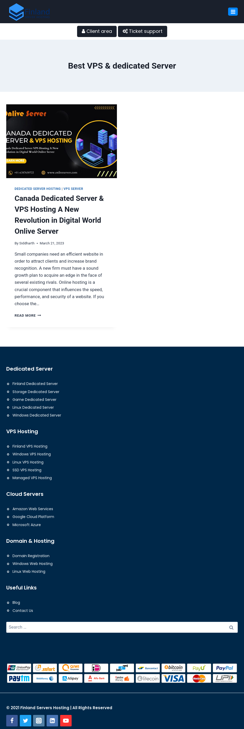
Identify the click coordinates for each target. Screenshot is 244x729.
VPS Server (73, 189)
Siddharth (26, 243)
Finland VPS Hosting (29, 446)
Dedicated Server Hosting (38, 189)
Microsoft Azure (26, 524)
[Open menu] (233, 12)
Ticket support (142, 31)
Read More (28, 315)
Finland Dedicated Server (35, 383)
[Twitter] (25, 720)
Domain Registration (30, 555)
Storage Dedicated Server (35, 391)
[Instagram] (39, 720)
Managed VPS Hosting (32, 477)
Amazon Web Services (32, 508)
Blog (16, 602)
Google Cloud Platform (33, 516)
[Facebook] (12, 720)
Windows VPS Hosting (31, 454)
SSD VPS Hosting (26, 470)
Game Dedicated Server (34, 399)
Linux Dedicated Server (33, 407)
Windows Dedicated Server (36, 415)
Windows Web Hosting (32, 563)
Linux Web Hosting (28, 571)
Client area (97, 31)
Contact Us (22, 610)
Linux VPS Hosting (27, 462)
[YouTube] (66, 720)
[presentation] (61, 141)
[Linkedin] (52, 720)
